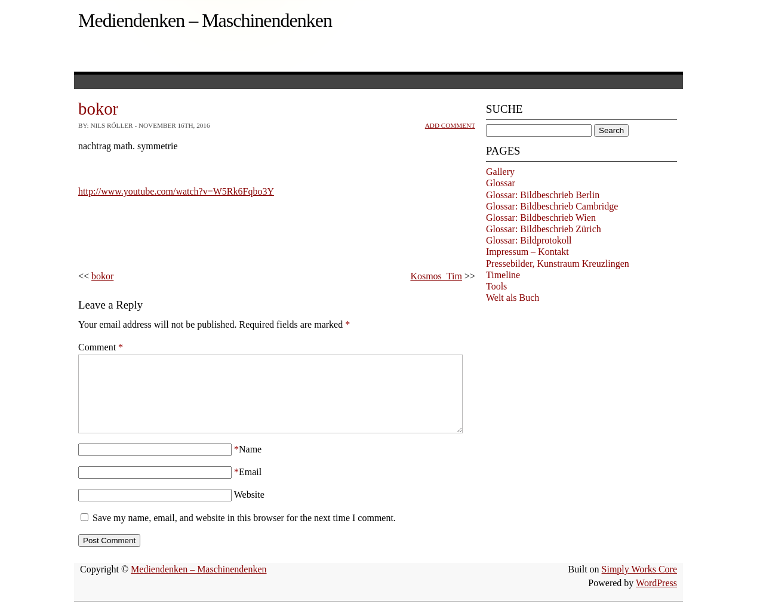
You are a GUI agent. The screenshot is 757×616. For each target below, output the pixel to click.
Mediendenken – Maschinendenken (205, 20)
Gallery (500, 172)
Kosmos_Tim (436, 276)
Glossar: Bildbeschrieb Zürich (543, 229)
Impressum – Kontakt (527, 252)
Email (250, 486)
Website (249, 509)
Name (250, 463)
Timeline (503, 275)
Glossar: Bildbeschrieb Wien (541, 217)
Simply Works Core (639, 583)
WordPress (656, 597)
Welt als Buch (512, 297)
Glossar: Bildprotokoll (529, 240)
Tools (496, 286)
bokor (102, 276)
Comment (100, 347)
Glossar (500, 183)
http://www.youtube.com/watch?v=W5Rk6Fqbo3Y (176, 191)
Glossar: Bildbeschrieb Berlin (542, 195)
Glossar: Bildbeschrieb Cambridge (552, 206)
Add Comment (450, 125)
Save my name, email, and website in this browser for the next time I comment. (244, 532)
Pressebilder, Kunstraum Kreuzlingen (557, 263)
